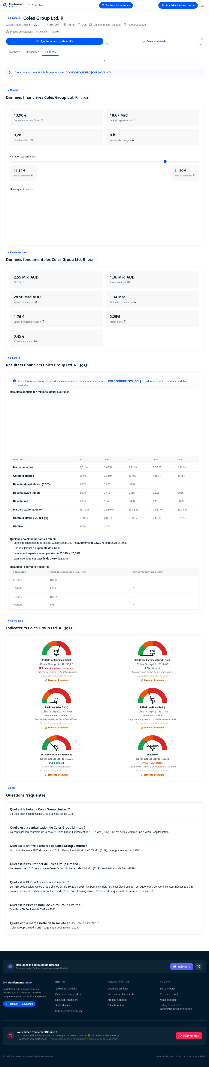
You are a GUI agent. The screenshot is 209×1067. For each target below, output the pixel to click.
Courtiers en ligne (118, 988)
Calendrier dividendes (68, 994)
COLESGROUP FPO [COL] (82, 72)
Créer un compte (169, 994)
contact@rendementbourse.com (176, 1009)
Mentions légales (164, 1056)
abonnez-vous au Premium (33, 1039)
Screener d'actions (66, 988)
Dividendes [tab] (32, 51)
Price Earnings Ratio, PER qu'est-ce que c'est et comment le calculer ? (112, 891)
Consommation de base (105, 24)
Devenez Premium (56, 680)
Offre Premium (116, 1005)
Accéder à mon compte (178, 5)
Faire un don (189, 1035)
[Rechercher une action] (61, 5)
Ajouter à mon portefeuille (54, 41)
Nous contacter (168, 999)
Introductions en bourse (69, 1011)
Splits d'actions (64, 1005)
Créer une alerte (154, 41)
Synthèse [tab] (14, 51)
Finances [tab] (50, 51)
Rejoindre (181, 966)
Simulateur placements (121, 994)
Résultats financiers (66, 999)
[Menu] (202, 5)
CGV (178, 1056)
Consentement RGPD (195, 1056)
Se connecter (167, 988)
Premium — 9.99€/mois (19, 1004)
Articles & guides (117, 999)
